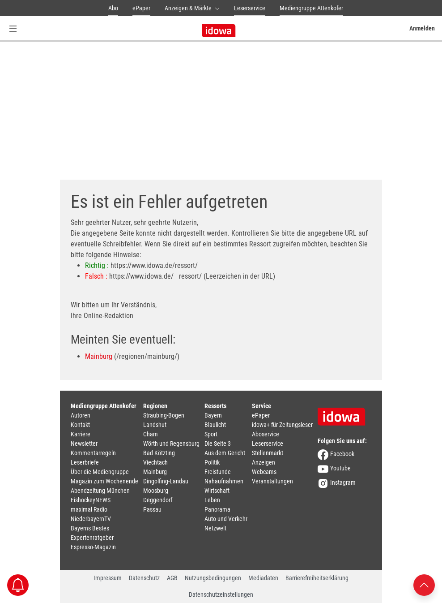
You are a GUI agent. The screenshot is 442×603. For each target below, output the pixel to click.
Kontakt (80, 424)
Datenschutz (144, 577)
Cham (150, 434)
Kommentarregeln (93, 453)
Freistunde (217, 471)
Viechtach (155, 462)
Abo (113, 8)
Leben (212, 500)
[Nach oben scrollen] (424, 584)
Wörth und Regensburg (171, 443)
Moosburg (155, 490)
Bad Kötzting (159, 453)
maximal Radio (89, 509)
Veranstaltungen (272, 481)
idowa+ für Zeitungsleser (282, 424)
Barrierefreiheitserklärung (316, 577)
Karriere (80, 434)
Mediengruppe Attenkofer (311, 8)
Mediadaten (263, 577)
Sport (210, 434)
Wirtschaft (217, 490)
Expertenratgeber (92, 537)
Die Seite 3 (217, 443)
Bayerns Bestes (90, 528)
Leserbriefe (85, 462)
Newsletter (84, 443)
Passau (152, 509)
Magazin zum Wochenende (104, 481)
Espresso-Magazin (93, 547)
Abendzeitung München (100, 490)
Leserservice (249, 8)
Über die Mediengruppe (100, 471)
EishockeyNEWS (90, 500)
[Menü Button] (13, 28)
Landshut (154, 424)
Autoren (80, 415)
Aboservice (265, 434)
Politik (212, 462)
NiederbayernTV (91, 518)
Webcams (264, 471)
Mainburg (98, 356)
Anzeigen (263, 462)
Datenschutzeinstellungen (221, 594)
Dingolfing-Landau (165, 481)
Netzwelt (215, 528)
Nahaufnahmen (223, 481)
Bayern (213, 415)
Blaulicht (215, 424)
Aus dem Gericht (224, 453)
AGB (172, 577)
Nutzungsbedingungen (213, 577)
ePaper (141, 8)
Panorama (217, 509)
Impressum (108, 577)
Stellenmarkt (267, 453)
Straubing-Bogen (163, 415)
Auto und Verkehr (225, 518)
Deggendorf (157, 500)
